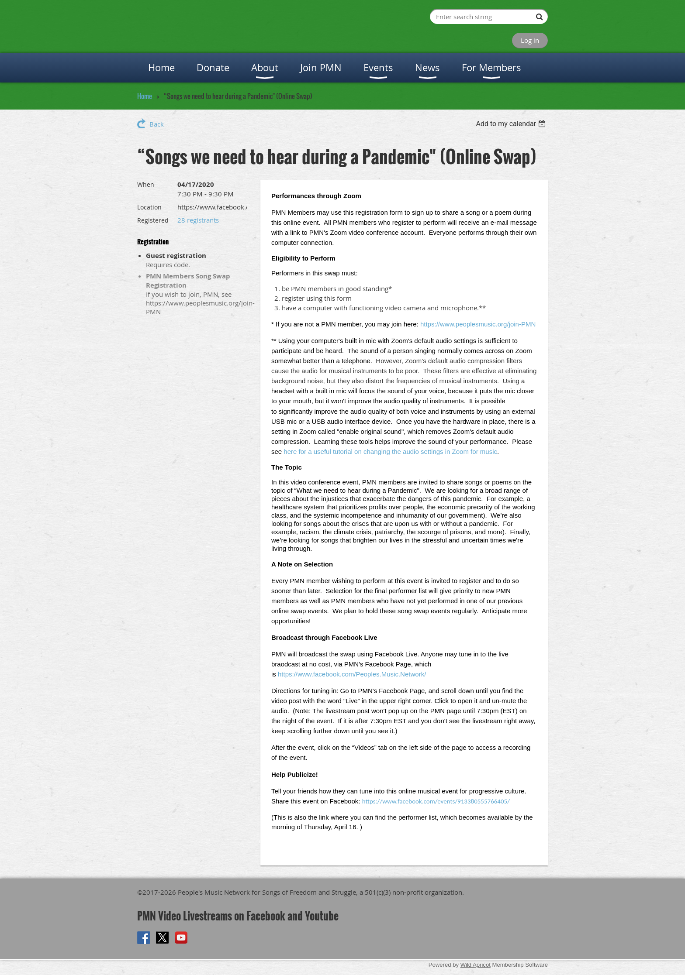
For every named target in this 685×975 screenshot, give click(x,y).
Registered (153, 220)
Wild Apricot (475, 964)
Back (156, 124)
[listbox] (512, 123)
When (145, 184)
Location (149, 207)
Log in (530, 40)
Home (144, 96)
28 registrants (198, 220)
